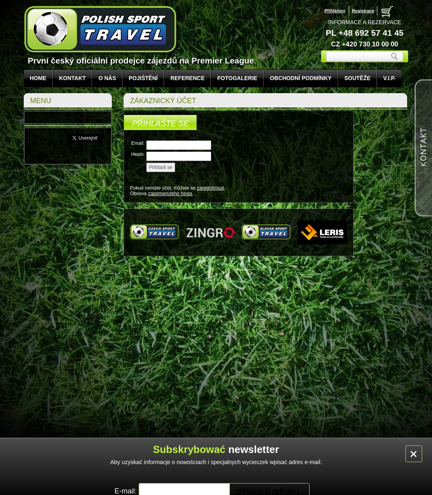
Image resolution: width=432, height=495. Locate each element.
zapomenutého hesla (170, 193)
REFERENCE (187, 78)
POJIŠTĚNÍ (143, 78)
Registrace (363, 10)
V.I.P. (389, 78)
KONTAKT (72, 78)
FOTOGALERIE (237, 78)
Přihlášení (335, 10)
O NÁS (107, 78)
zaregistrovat (210, 188)
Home (38, 78)
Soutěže (357, 78)
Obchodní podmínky (301, 78)
